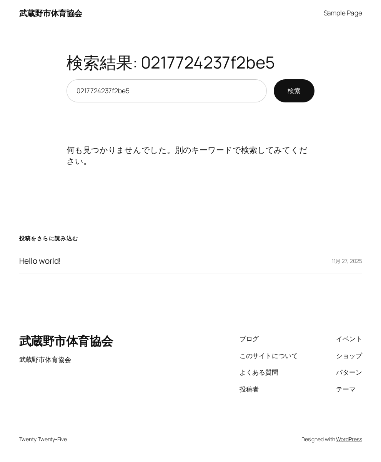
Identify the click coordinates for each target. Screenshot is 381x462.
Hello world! (40, 260)
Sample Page (343, 12)
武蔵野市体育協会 (50, 13)
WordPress (349, 439)
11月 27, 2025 (347, 260)
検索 (294, 90)
